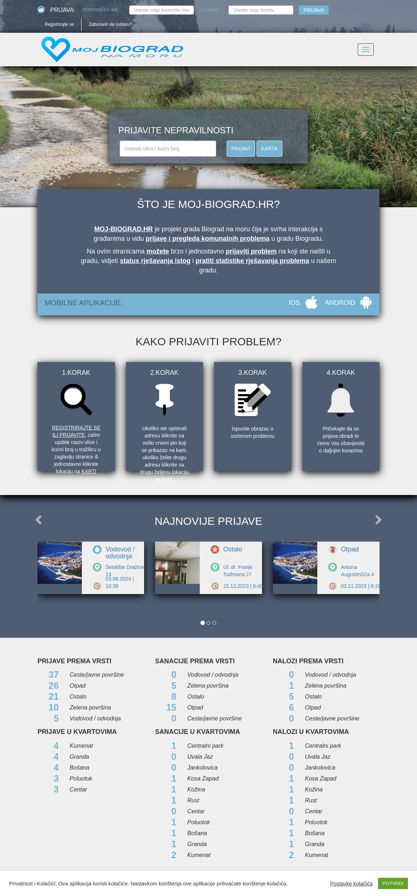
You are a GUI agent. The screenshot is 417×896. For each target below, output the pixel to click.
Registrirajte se (59, 24)
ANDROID (340, 302)
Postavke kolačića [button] (351, 884)
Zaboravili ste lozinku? (110, 24)
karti (89, 471)
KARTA (269, 149)
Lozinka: (209, 9)
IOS (294, 302)
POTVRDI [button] (393, 883)
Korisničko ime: (101, 9)
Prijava (313, 10)
